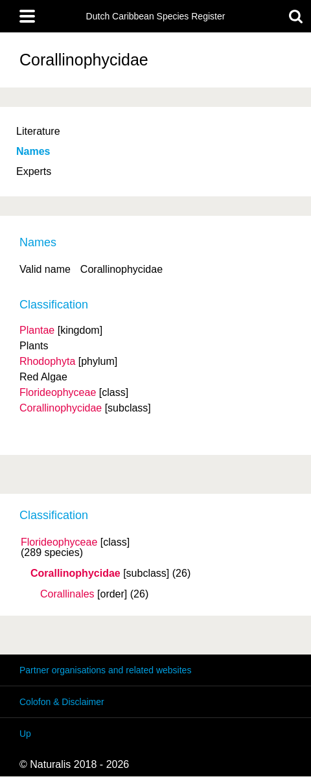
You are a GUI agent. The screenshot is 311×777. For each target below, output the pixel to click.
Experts (33, 171)
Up (25, 733)
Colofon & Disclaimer (61, 702)
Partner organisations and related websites (105, 670)
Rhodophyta (47, 361)
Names (33, 151)
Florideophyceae (59, 542)
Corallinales (67, 594)
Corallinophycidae (75, 573)
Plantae (36, 330)
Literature (38, 131)
